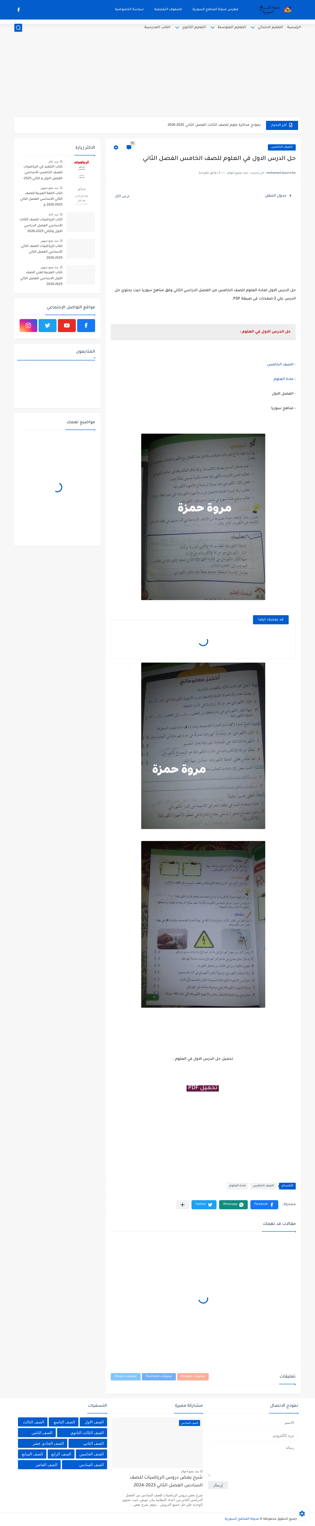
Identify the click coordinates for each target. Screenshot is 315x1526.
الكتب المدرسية (157, 27)
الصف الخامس (281, 147)
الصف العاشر (46, 1464)
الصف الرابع (61, 1454)
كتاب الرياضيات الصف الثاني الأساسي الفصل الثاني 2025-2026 (42, 252)
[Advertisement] (157, 76)
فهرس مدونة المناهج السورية (215, 9)
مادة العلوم (283, 379)
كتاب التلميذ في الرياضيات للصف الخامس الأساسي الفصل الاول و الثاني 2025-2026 (43, 173)
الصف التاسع (64, 1422)
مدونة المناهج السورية (242, 1519)
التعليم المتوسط (232, 27)
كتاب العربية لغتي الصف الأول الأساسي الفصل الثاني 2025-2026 (41, 278)
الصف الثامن (42, 1432)
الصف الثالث (33, 1422)
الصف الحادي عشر (48, 1443)
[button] (264, 1204)
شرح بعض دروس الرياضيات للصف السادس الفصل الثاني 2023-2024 (166, 1481)
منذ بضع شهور (49, 188)
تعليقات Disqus (126, 1376)
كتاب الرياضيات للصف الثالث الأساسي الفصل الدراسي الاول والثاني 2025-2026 (41, 225)
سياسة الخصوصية (129, 9)
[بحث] (18, 28)
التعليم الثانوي (194, 27)
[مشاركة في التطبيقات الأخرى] (182, 1204)
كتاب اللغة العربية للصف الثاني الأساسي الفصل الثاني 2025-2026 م (41, 199)
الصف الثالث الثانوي (87, 1432)
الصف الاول (94, 1422)
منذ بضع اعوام (190, 1471)
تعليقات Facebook (159, 1376)
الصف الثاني (93, 1443)
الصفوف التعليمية (168, 9)
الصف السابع (32, 1454)
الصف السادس (91, 1464)
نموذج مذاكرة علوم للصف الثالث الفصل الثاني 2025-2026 (214, 125)
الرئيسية (294, 27)
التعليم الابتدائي (270, 27)
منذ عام (53, 161)
